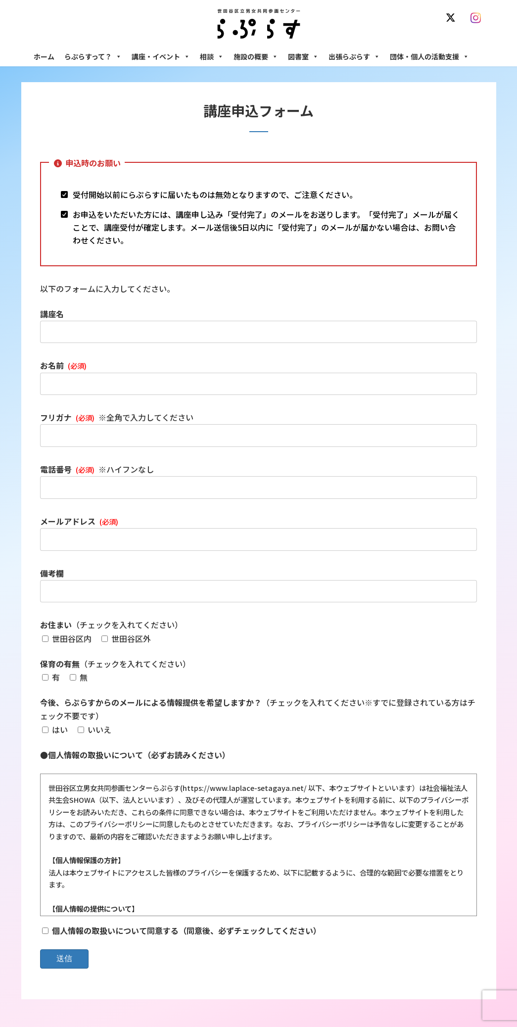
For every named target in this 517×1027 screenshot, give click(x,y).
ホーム (44, 56)
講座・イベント (161, 56)
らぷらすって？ (93, 56)
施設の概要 (256, 56)
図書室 (303, 56)
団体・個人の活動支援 (429, 56)
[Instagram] (478, 18)
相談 (212, 56)
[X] (453, 18)
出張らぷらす (354, 56)
